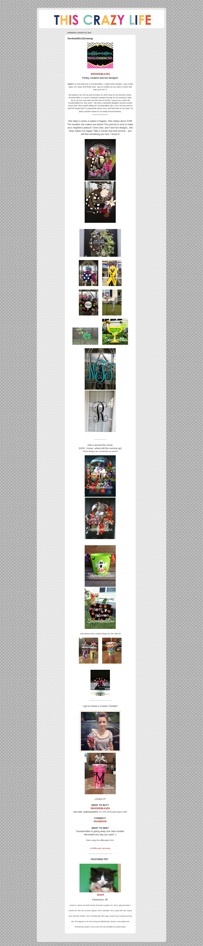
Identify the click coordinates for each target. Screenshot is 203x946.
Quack (100, 894)
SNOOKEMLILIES (100, 808)
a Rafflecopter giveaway (100, 848)
